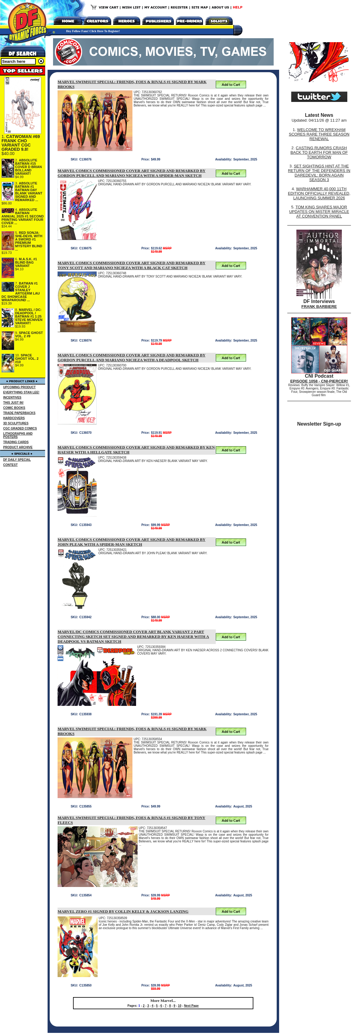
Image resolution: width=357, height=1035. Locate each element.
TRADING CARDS (16, 442)
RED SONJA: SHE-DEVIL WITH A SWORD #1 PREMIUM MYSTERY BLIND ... (28, 241)
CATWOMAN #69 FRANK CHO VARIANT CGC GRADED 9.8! (21, 143)
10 (179, 1005)
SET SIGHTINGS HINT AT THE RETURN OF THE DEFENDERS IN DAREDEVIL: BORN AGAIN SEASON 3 (319, 173)
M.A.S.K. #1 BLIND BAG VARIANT (26, 262)
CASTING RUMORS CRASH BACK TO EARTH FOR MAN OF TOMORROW (319, 152)
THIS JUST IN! (13, 402)
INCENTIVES (12, 397)
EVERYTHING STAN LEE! (21, 392)
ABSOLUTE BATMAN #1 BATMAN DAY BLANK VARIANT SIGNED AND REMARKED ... (28, 191)
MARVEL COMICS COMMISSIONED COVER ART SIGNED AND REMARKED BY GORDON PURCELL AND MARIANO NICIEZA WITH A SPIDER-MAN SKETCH (131, 173)
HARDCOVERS (14, 418)
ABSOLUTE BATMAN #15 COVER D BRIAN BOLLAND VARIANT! (28, 166)
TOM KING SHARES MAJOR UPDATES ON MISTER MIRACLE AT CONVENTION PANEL (319, 211)
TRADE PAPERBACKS (19, 413)
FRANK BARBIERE (319, 306)
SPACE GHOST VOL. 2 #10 (26, 358)
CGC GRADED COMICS (20, 428)
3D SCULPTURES (15, 423)
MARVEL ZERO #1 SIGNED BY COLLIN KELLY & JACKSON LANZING (123, 911)
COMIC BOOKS (14, 408)
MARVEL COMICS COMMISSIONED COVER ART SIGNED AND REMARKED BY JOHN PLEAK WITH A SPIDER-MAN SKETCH (131, 542)
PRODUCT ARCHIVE (18, 447)
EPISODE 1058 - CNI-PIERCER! (319, 381)
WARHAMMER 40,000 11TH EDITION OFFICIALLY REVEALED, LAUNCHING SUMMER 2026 (319, 193)
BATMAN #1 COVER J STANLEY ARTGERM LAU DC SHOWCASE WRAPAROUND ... (21, 292)
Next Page (191, 1005)
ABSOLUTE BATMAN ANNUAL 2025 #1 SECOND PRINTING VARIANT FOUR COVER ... (23, 216)
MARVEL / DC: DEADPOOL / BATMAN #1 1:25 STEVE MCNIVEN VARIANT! (28, 316)
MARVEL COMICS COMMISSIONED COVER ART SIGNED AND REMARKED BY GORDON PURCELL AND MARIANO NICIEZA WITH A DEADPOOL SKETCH (131, 357)
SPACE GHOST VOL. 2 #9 (29, 334)
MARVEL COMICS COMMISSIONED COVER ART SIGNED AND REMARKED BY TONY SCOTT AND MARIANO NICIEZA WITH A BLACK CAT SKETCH (131, 265)
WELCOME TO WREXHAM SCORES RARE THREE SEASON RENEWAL (319, 134)
